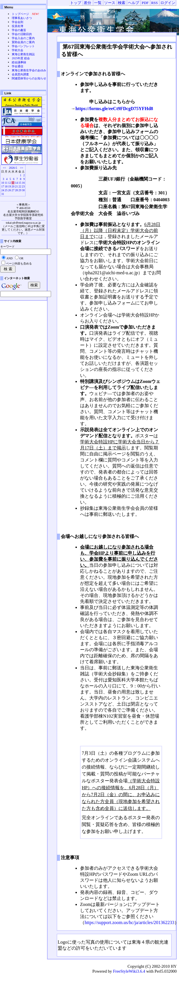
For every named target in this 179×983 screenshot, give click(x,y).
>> (21, 167)
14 (16, 182)
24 (2, 190)
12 (9, 182)
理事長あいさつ (22, 18)
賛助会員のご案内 (23, 42)
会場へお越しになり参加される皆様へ (100, 536)
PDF (145, 3)
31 (2, 194)
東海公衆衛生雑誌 (23, 54)
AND (9, 258)
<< (4, 167)
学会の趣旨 (19, 30)
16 (23, 182)
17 (2, 186)
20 (12, 186)
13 (12, 182)
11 (6, 182)
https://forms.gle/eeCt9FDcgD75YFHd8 (114, 108)
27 (12, 190)
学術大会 (17, 50)
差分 (87, 3)
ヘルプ (133, 3)
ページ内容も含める (19, 263)
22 (19, 186)
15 (19, 182)
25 (6, 190)
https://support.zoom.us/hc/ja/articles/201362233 (129, 922)
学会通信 (17, 66)
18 (6, 186)
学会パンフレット (23, 46)
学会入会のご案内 (23, 38)
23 (23, 186)
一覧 (98, 3)
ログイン (167, 3)
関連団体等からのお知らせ (29, 78)
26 (9, 190)
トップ (75, 3)
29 (19, 190)
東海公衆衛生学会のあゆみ (29, 70)
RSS (154, 3)
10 (2, 182)
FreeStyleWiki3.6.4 (129, 971)
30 (23, 190)
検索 (121, 3)
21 (16, 186)
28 (16, 190)
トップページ (20, 14)
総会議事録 (19, 62)
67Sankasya (169, 9)
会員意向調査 (20, 74)
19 (9, 186)
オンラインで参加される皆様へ (93, 73)
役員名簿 (17, 26)
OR (22, 258)
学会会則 (17, 22)
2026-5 (13, 167)
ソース (109, 3)
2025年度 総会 (21, 58)
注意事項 (70, 857)
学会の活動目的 (22, 34)
